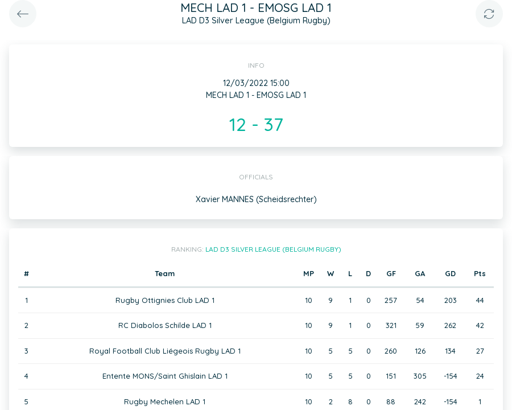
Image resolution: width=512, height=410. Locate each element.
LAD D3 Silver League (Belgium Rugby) (273, 249)
